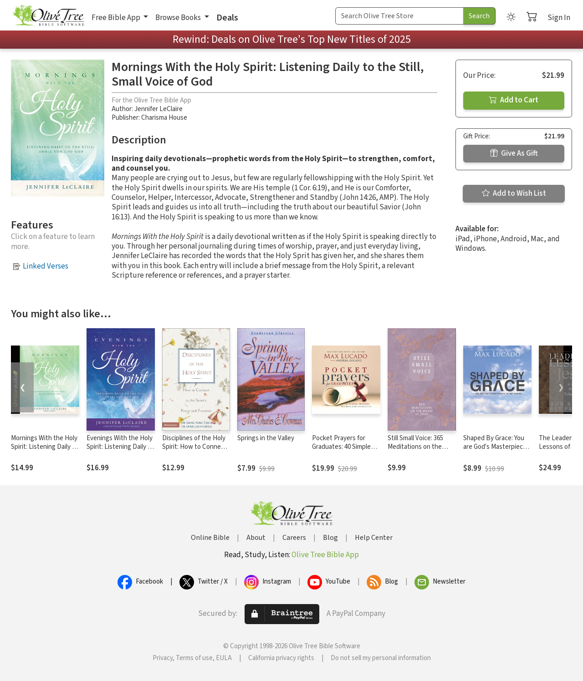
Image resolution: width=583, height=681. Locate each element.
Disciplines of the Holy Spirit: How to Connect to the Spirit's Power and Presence (194, 451)
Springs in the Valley (265, 438)
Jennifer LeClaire (158, 109)
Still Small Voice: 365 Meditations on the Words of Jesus (415, 446)
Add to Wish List (514, 193)
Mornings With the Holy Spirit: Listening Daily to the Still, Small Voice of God (44, 451)
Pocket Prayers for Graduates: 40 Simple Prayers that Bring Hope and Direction (341, 451)
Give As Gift (514, 153)
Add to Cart (513, 100)
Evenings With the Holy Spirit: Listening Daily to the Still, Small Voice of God (120, 451)
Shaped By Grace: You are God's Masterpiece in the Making (495, 446)
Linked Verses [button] (45, 266)
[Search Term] (399, 16)
